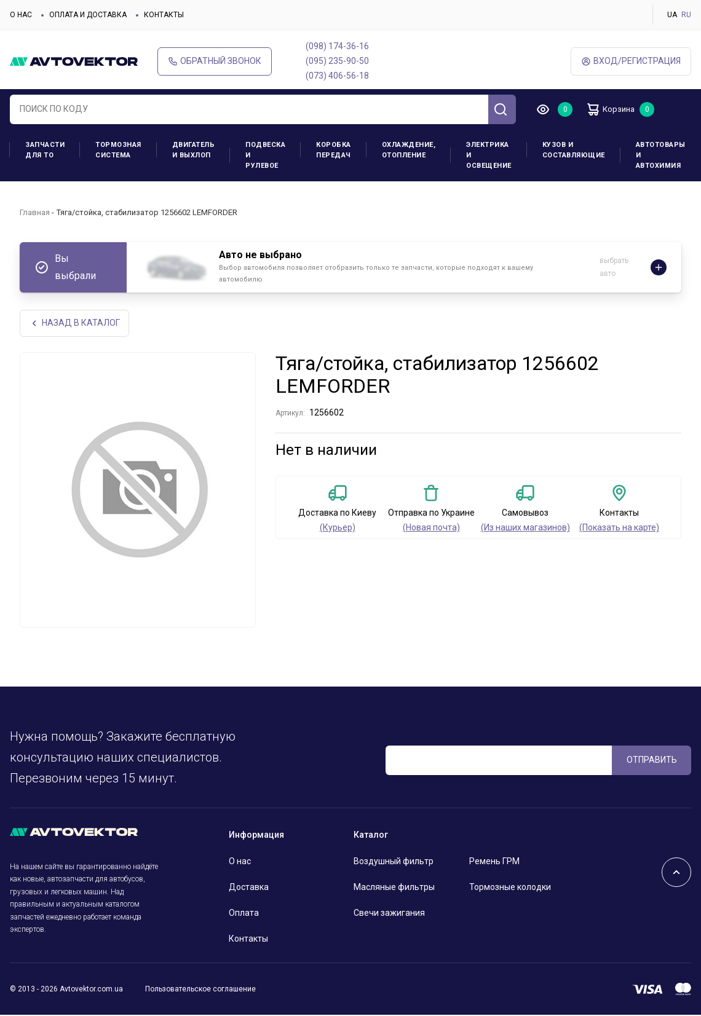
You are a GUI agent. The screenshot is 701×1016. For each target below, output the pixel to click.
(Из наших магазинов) (525, 529)
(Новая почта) (431, 529)
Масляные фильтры (394, 888)
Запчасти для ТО (45, 150)
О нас (21, 14)
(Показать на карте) (619, 529)
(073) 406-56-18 (337, 76)
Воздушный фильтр (394, 862)
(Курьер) (337, 529)
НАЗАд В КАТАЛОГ (75, 323)
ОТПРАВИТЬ (652, 761)
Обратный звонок (214, 61)
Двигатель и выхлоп (193, 150)
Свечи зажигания (389, 914)
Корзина (615, 109)
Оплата (244, 914)
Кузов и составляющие (573, 150)
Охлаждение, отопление (409, 150)
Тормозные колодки (510, 888)
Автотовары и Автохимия (661, 155)
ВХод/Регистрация (631, 61)
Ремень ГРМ (494, 862)
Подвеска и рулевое (265, 155)
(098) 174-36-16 (337, 46)
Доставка (249, 888)
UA (672, 14)
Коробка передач (333, 150)
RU (686, 14)
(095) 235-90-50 (337, 61)
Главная (35, 212)
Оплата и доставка (88, 14)
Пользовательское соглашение (200, 989)
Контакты (164, 14)
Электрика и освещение (489, 155)
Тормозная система (118, 150)
